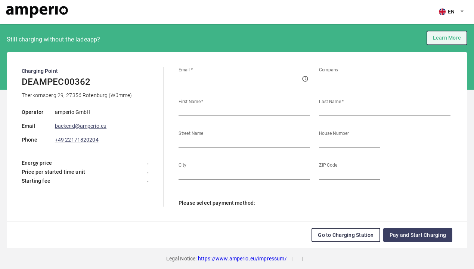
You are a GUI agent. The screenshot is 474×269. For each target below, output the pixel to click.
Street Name (191, 133)
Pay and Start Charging (418, 235)
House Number (334, 133)
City (182, 165)
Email (186, 69)
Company (328, 69)
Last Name (331, 101)
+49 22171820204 (77, 140)
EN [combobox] (447, 11)
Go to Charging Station (346, 235)
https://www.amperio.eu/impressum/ (242, 259)
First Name (191, 101)
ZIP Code (328, 165)
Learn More (447, 38)
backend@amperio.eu (80, 126)
